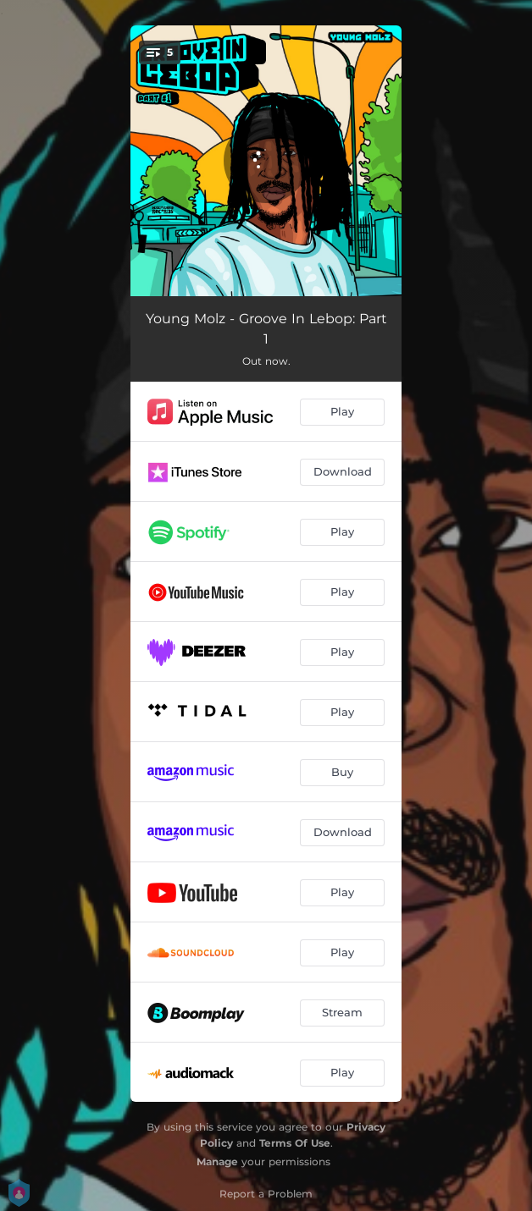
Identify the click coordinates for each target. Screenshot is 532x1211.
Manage (217, 1161)
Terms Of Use (294, 1143)
